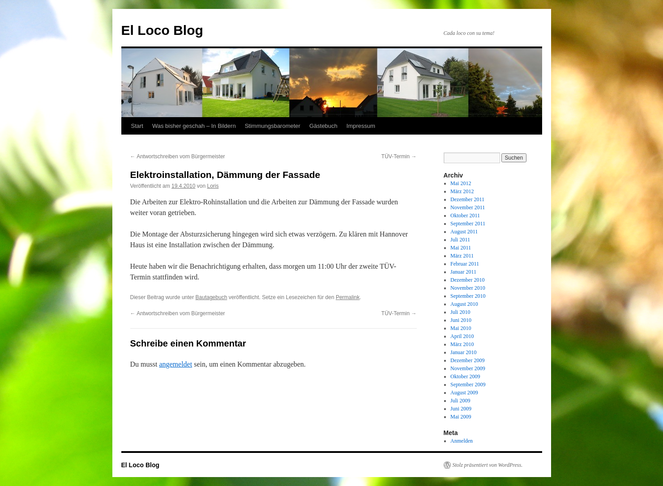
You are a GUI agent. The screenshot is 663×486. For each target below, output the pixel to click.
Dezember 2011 (467, 199)
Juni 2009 (460, 409)
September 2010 (467, 296)
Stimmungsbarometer (272, 126)
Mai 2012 (460, 183)
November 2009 (467, 368)
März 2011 (462, 256)
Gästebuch (323, 126)
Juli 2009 (460, 400)
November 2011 (467, 207)
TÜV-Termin (399, 156)
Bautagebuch (211, 297)
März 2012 (462, 191)
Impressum (360, 126)
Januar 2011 (463, 272)
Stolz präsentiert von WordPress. (488, 465)
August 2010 (464, 304)
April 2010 (462, 336)
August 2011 (464, 231)
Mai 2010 (460, 328)
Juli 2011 (460, 240)
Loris (212, 186)
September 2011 (467, 223)
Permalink (347, 297)
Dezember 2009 (467, 360)
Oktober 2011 (465, 215)
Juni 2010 (460, 320)
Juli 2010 (460, 312)
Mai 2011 (460, 248)
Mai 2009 (460, 417)
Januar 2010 (463, 352)
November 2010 (467, 288)
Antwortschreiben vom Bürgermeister (177, 156)
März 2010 (462, 344)
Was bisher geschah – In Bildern (194, 126)
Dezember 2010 (467, 280)
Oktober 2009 (465, 376)
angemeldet (175, 364)
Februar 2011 (464, 264)
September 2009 (467, 384)
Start (137, 126)
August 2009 (464, 392)
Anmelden (461, 441)
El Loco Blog (162, 30)
